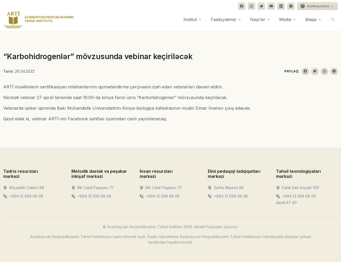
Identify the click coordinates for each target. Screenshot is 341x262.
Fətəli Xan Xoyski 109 (297, 187)
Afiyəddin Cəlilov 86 (23, 187)
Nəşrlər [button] (257, 19)
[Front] (38, 19)
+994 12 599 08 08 (23, 196)
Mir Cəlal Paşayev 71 (92, 187)
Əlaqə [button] (310, 19)
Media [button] (285, 19)
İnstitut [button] (190, 19)
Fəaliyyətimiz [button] (223, 19)
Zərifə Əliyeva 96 (226, 187)
